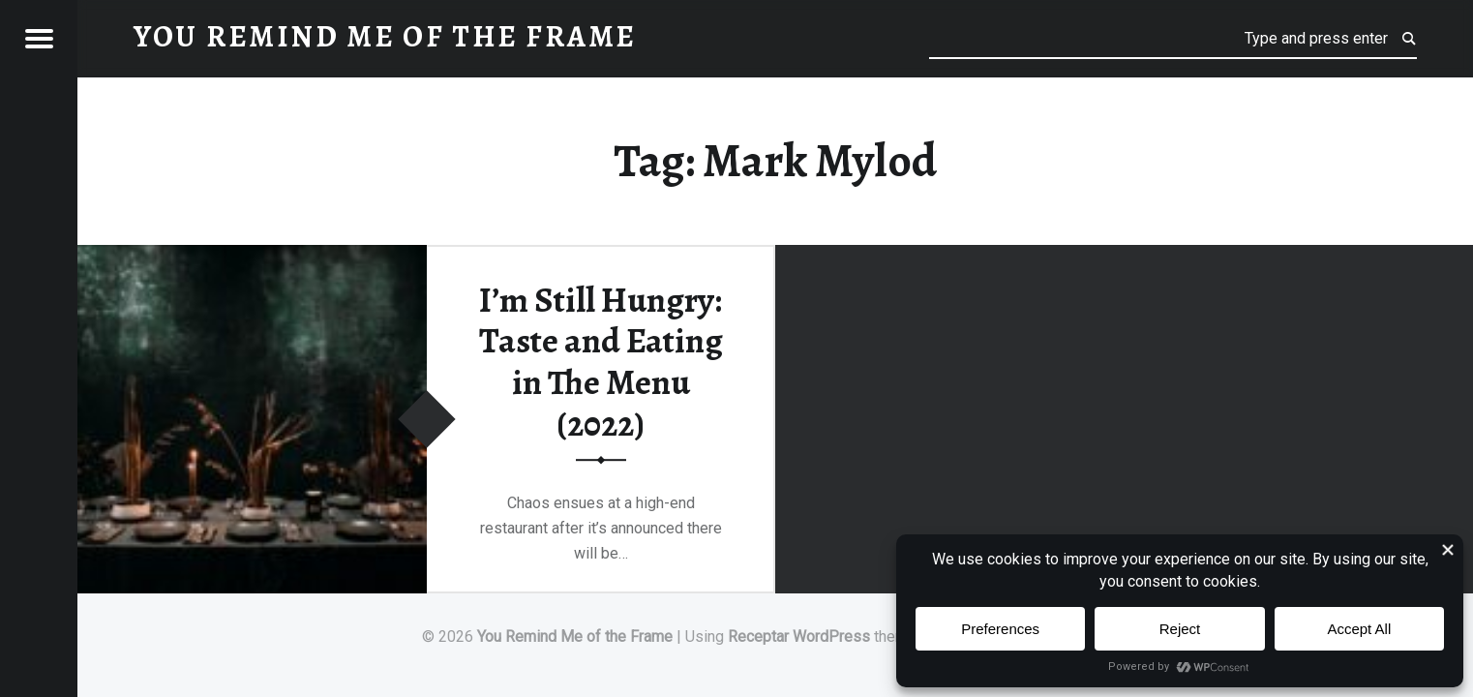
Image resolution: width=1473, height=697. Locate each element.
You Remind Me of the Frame (575, 636)
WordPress (831, 636)
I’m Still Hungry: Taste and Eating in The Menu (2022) (601, 362)
